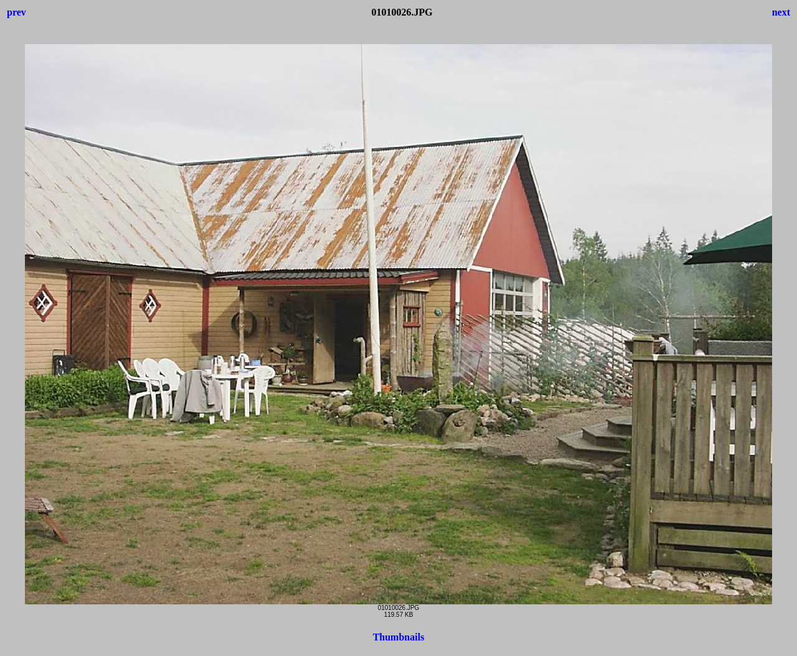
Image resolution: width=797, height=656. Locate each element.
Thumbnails (399, 637)
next (781, 12)
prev (16, 12)
